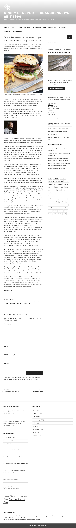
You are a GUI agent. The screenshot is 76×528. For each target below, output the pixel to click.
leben (58, 196)
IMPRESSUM (7, 444)
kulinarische (51, 196)
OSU (22, 302)
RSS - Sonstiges (52, 112)
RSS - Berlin (51, 110)
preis (56, 202)
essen (50, 184)
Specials (34, 435)
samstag (50, 207)
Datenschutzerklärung (9, 441)
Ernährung (35, 423)
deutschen (51, 181)
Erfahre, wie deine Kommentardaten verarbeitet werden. (21, 379)
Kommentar (8, 324)
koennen (57, 193)
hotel (62, 187)
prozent (68, 202)
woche (60, 213)
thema (60, 210)
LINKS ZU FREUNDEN (24, 27)
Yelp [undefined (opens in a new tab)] (11, 148)
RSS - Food (50, 105)
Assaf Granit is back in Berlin (10, 479)
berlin (49, 178)
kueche (63, 193)
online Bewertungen (13, 302)
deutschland (59, 181)
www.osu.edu (8, 290)
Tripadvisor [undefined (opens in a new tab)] (18, 148)
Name (6, 346)
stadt (49, 210)
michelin (50, 199)
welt (55, 213)
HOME (6, 27)
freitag (60, 184)
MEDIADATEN (63, 27)
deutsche (63, 178)
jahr (49, 190)
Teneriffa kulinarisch (11, 406)
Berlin (34, 417)
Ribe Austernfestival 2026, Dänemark (57, 131)
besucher (55, 178)
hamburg (50, 187)
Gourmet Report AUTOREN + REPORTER (44, 27)
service (65, 207)
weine (50, 213)
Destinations (35, 420)
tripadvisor (38, 302)
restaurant (56, 205)
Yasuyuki (9, 303)
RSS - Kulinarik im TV (53, 108)
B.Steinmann (35, 413)
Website (6, 363)
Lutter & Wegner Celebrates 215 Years (13, 456)
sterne (55, 210)
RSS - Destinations (52, 106)
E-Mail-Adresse (9, 355)
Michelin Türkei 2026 (59, 168)
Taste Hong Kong (52, 134)
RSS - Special (51, 114)
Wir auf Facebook (18, 31)
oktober (50, 202)
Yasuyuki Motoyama (20, 303)
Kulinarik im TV (36, 429)
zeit (65, 213)
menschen (65, 196)
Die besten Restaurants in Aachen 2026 (58, 128)
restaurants (28, 302)
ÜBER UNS (7, 31)
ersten (66, 181)
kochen (50, 193)
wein (65, 210)
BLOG (13, 27)
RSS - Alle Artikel (52, 103)
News (12, 299)
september (58, 207)
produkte (61, 202)
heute (56, 187)
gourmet (66, 184)
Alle (33, 410)
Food (8, 299)
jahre (54, 190)
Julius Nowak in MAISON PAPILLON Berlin (14, 450)
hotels (67, 187)
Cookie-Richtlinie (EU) (9, 438)
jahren (59, 190)
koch (64, 190)
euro (55, 184)
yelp (29, 303)
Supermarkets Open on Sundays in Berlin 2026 (15, 463)
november (64, 199)
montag (57, 199)
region (50, 205)
